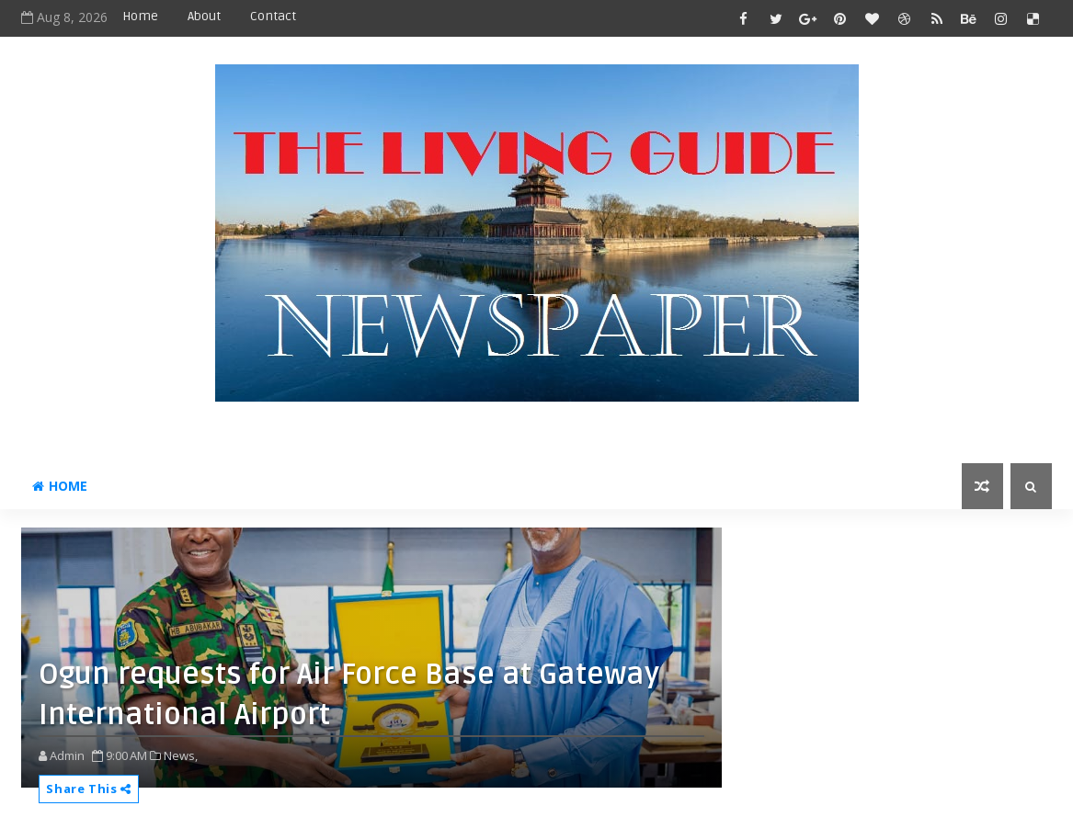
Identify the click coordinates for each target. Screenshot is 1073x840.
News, (181, 755)
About (204, 16)
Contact (273, 16)
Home (140, 16)
